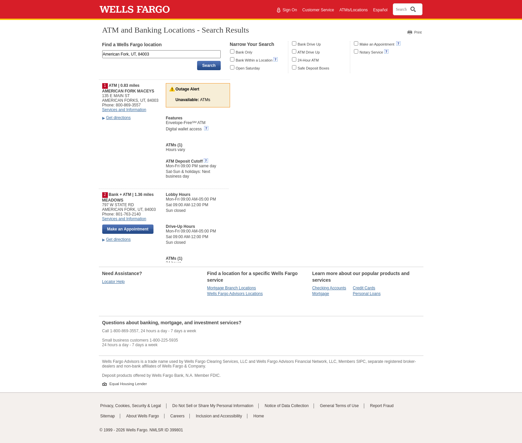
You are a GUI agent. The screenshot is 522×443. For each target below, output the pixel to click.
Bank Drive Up (309, 44)
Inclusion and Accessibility (219, 416)
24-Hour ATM (308, 60)
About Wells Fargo (142, 416)
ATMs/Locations (353, 10)
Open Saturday (248, 68)
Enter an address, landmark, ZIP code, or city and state (103, 51)
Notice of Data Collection (287, 405)
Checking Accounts (329, 288)
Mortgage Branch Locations (231, 288)
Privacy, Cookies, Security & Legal (130, 405)
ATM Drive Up (308, 52)
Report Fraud (382, 405)
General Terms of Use (339, 405)
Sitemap (107, 416)
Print (417, 32)
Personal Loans (367, 293)
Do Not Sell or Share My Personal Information (212, 405)
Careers (177, 416)
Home (258, 416)
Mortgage (320, 293)
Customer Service (318, 10)
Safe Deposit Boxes (313, 68)
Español (380, 10)
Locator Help (113, 281)
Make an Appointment (377, 44)
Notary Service (371, 52)
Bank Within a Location (254, 60)
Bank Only (244, 52)
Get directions (118, 117)
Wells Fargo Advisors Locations (235, 293)
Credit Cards (364, 288)
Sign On (290, 10)
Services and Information (124, 109)
